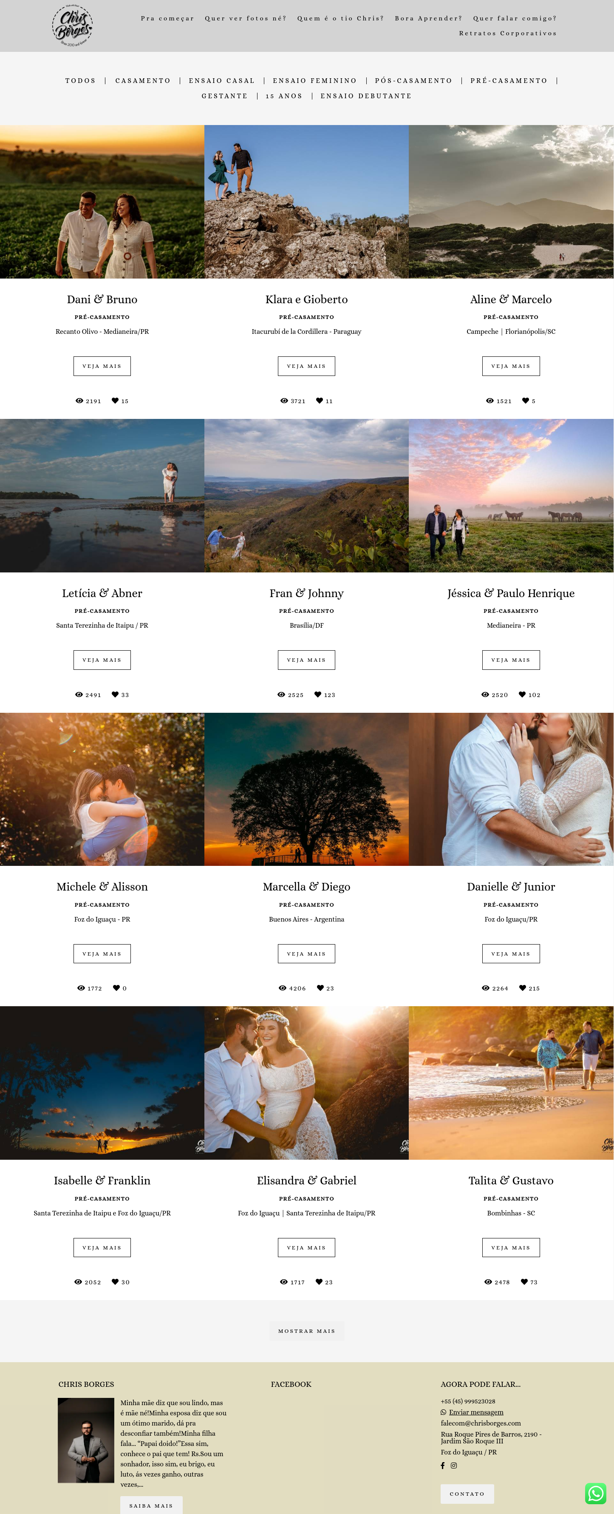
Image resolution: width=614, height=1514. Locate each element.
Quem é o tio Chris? (341, 18)
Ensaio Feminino (315, 80)
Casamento (144, 80)
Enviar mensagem (476, 1412)
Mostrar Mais (307, 1331)
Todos (80, 80)
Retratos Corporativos (508, 33)
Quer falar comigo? (515, 18)
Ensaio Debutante (367, 96)
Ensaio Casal (222, 80)
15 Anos (284, 96)
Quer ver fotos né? (246, 18)
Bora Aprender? (429, 18)
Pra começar (168, 18)
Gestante (224, 96)
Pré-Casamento (509, 80)
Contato (467, 1494)
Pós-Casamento (414, 80)
